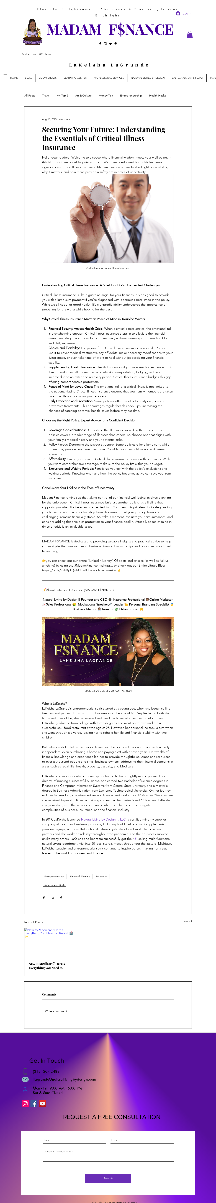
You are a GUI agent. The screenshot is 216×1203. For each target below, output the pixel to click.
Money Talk (106, 95)
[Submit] (108, 1178)
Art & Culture (83, 95)
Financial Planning (80, 876)
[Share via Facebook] (43, 897)
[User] (25, 1090)
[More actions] (172, 119)
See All (188, 921)
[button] (190, 34)
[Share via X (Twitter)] (52, 897)
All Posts (29, 95)
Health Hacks (157, 95)
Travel (46, 95)
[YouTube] (42, 1103)
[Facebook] (100, 44)
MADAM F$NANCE (110, 28)
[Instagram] (105, 44)
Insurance (101, 876)
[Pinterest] (116, 44)
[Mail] (25, 1079)
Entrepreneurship (131, 95)
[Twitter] (110, 44)
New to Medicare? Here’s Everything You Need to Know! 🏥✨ (47, 966)
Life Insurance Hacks (54, 885)
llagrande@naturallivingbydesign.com (64, 1079)
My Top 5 (62, 95)
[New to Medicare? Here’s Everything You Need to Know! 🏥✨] (50, 942)
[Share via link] (61, 897)
